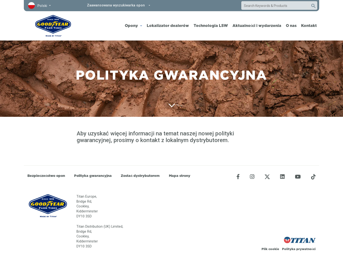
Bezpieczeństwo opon (46, 175)
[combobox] (274, 5)
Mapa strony (179, 175)
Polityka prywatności (299, 249)
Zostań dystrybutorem (140, 175)
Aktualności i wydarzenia (256, 25)
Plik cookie (270, 249)
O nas (291, 25)
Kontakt (309, 25)
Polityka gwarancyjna (93, 175)
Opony (131, 25)
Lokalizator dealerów (168, 25)
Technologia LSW (211, 25)
